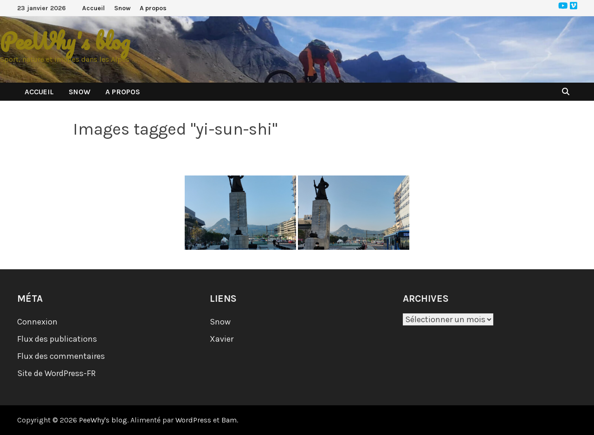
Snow (122, 8)
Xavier (221, 339)
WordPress (193, 420)
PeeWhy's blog (65, 41)
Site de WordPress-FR (56, 373)
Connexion (37, 322)
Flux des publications (57, 339)
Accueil (93, 8)
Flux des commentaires (61, 356)
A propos (153, 8)
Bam (229, 420)
